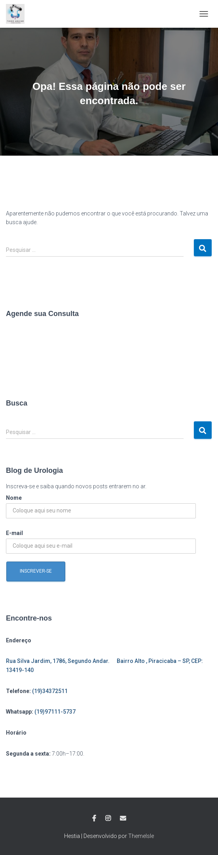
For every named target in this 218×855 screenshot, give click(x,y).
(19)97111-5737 (55, 711)
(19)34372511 (50, 691)
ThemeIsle (141, 836)
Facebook (94, 818)
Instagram (108, 818)
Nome (14, 498)
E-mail (14, 533)
